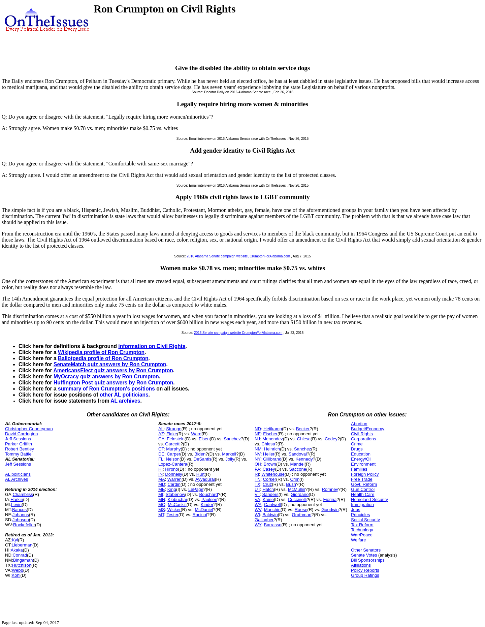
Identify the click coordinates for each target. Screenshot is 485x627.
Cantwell (272, 504)
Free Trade (362, 479)
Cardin (174, 484)
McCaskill (177, 504)
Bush (291, 484)
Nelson (172, 459)
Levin (16, 504)
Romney (330, 489)
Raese (301, 509)
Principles (360, 514)
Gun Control (363, 489)
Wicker (174, 509)
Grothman (302, 514)
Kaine (268, 499)
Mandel (297, 464)
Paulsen (209, 499)
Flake (171, 433)
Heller (268, 454)
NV (258, 454)
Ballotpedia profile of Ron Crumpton (103, 358)
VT (257, 494)
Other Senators (366, 550)
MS (161, 509)
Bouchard (208, 494)
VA (257, 499)
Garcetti (173, 443)
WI (257, 514)
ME (161, 489)
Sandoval (298, 454)
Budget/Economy (367, 428)
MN (161, 499)
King (171, 489)
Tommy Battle (18, 454)
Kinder (207, 504)
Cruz (267, 484)
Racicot (200, 514)
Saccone (297, 469)
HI (160, 469)
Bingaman (23, 560)
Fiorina (330, 499)
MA (161, 479)
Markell (229, 454)
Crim (294, 479)
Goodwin (329, 509)
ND (258, 428)
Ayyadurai (205, 479)
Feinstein (176, 438)
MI (160, 494)
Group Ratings (365, 575)
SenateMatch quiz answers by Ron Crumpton (110, 364)
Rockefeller (24, 524)
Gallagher (264, 519)
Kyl (15, 539)
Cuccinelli (297, 499)
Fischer (270, 433)
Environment (363, 464)
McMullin (296, 489)
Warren (174, 479)
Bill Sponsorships (368, 560)
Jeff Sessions (18, 438)
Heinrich (272, 448)
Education (360, 454)
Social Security (365, 519)
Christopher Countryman (29, 428)
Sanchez (232, 438)
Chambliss (22, 494)
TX (257, 484)
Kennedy (304, 459)
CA (161, 438)
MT (161, 514)
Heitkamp (272, 428)
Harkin (16, 499)
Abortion (359, 423)
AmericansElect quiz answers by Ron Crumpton (113, 370)
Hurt (200, 474)
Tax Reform (362, 524)
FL (160, 459)
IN (160, 474)
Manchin (272, 509)
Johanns (20, 514)
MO (161, 504)
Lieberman (22, 544)
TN (257, 479)
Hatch (268, 489)
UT (257, 489)
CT (161, 448)
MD (161, 484)
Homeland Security (369, 499)
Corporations (363, 438)
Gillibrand (272, 459)
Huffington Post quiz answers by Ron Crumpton (113, 382)
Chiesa (304, 438)
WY (258, 524)
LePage (195, 489)
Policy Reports (365, 570)
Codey (331, 438)
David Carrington (21, 433)
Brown (270, 464)
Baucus (19, 509)
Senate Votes (364, 555)
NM (258, 448)
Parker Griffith (18, 443)
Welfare (358, 539)
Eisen (204, 438)
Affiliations (361, 565)
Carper (173, 454)
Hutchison (21, 565)
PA (257, 469)
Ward (196, 433)
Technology (362, 529)
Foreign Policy (365, 474)
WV (258, 509)
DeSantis (203, 459)
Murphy (173, 448)
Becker (303, 428)
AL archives (125, 401)
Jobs (355, 509)
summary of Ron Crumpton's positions (106, 388)
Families (359, 469)
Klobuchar (178, 499)
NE (258, 433)
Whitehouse (273, 474)
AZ (161, 433)
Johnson (20, 519)
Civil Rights (362, 433)
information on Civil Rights (151, 346)
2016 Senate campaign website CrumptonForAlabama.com (238, 333)
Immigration (362, 504)
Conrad (19, 555)
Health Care (362, 494)
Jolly (229, 459)
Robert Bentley (19, 448)
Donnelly (173, 474)
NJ (257, 438)
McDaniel (204, 509)
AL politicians (18, 474)
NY (257, 459)
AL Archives (16, 479)
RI (257, 474)
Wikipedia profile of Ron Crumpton (101, 352)
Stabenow (175, 494)
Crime (357, 443)
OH (258, 464)
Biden (199, 454)
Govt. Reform (364, 484)
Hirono (171, 469)
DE (161, 454)
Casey (269, 469)
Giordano (300, 494)
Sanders (270, 494)
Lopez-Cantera (172, 464)
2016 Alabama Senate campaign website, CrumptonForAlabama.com (238, 256)
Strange (174, 428)
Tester (172, 514)
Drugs (357, 448)
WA (258, 504)
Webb (17, 570)
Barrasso (273, 524)
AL (161, 428)
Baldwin (270, 514)
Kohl (16, 575)
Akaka (17, 550)
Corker (269, 479)
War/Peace (362, 534)
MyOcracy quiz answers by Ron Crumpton (106, 376)
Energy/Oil (361, 459)
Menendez (272, 438)
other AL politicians (124, 395)
